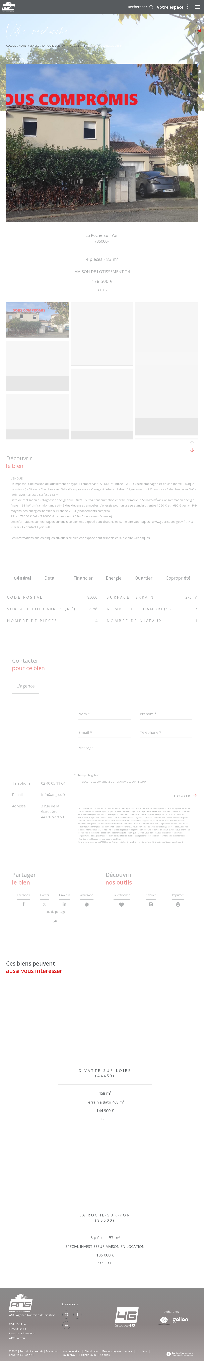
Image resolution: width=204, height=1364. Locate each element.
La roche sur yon (54, 45)
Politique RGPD (87, 1357)
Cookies (105, 1357)
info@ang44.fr (53, 794)
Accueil (11, 45)
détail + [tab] (52, 578)
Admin (129, 1354)
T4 (83, 45)
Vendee (34, 45)
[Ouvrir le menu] (197, 7)
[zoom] (37, 305)
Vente (22, 45)
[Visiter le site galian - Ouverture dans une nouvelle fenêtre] (180, 1323)
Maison (74, 45)
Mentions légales (112, 1354)
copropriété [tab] (178, 578)
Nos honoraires (71, 1354)
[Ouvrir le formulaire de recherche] (140, 7)
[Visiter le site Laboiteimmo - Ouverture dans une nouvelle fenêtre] (179, 1357)
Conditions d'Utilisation (152, 842)
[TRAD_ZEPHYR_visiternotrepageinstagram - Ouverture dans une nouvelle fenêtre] (65, 1317)
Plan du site (91, 1354)
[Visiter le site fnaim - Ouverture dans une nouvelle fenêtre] (164, 1324)
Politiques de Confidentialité (124, 842)
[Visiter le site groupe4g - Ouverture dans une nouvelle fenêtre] (21, 1314)
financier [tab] (83, 578)
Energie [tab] (114, 578)
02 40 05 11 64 (53, 783)
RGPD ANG (69, 1357)
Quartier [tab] (143, 578)
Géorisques (142, 538)
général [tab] (22, 578)
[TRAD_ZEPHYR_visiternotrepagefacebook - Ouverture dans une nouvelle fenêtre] (76, 1317)
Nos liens (142, 1354)
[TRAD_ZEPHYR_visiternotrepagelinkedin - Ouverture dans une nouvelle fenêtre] (65, 1327)
